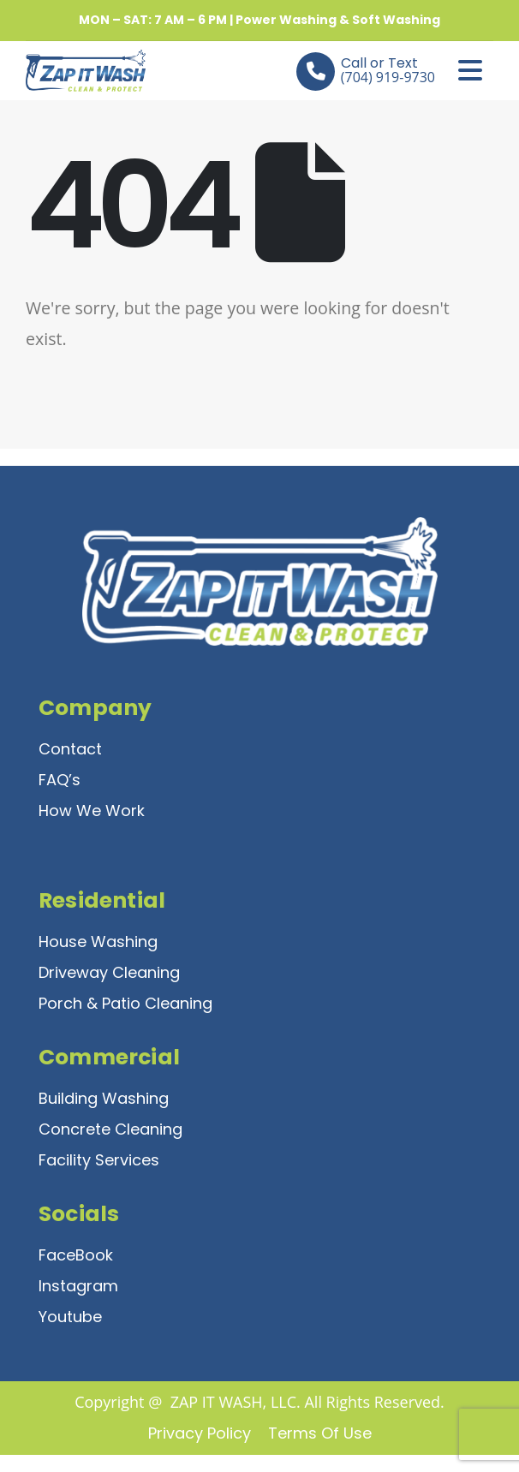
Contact (70, 749)
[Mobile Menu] (470, 70)
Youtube (70, 1316)
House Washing (98, 941)
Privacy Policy (199, 1433)
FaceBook (76, 1255)
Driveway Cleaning (109, 972)
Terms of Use (320, 1433)
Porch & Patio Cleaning (125, 1003)
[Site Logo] (73, 71)
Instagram (78, 1285)
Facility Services (99, 1160)
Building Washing (104, 1098)
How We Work (92, 810)
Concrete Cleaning (110, 1129)
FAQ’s (60, 779)
